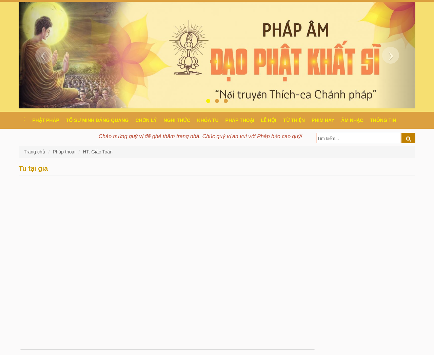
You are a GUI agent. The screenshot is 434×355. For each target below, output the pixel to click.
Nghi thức (177, 120)
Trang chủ (35, 151)
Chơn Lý (146, 120)
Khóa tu (207, 120)
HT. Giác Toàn (98, 151)
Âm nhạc (352, 120)
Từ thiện (294, 120)
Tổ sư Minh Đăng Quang (97, 120)
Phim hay (323, 120)
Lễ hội (268, 120)
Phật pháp (45, 120)
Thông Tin (383, 120)
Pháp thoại (239, 120)
